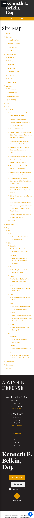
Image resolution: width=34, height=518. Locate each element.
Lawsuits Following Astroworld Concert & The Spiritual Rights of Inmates (20, 189)
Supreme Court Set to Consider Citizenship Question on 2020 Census (19, 150)
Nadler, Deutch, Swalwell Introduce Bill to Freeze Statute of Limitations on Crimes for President (21, 135)
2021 (9, 333)
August (12, 276)
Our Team (9, 37)
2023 (9, 231)
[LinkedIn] (17, 489)
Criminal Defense (11, 54)
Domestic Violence (13, 72)
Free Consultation (17, 477)
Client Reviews (17, 484)
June (11, 285)
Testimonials (10, 224)
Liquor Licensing (11, 100)
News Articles (12, 221)
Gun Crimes (11, 79)
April (11, 303)
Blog (7, 228)
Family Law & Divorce (12, 96)
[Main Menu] (4, 4)
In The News (12, 110)
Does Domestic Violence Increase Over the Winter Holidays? (19, 260)
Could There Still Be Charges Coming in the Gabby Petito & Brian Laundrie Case (20, 181)
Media (8, 107)
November (13, 255)
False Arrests (12, 89)
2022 (9, 243)
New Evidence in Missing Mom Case (21, 156)
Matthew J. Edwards (14, 43)
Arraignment (11, 57)
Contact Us (9, 365)
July (11, 352)
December (13, 246)
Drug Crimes (11, 68)
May (11, 294)
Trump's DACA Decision (17, 129)
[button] (30, 514)
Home (8, 33)
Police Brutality (12, 92)
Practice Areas (10, 51)
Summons (11, 64)
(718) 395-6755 (17, 18)
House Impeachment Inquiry (18, 119)
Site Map (8, 368)
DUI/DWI (11, 75)
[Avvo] (13, 489)
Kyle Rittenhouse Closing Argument (20, 202)
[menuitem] (17, 437)
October (12, 267)
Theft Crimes (12, 82)
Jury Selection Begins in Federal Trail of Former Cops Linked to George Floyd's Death (21, 208)
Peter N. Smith (12, 47)
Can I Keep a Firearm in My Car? (21, 348)
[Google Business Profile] (10, 489)
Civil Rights (9, 86)
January (12, 324)
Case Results (10, 361)
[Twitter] (20, 489)
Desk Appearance (13, 61)
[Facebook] (24, 489)
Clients (8, 103)
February (12, 234)
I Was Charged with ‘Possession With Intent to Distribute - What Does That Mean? (22, 318)
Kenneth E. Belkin (13, 40)
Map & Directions (17, 409)
